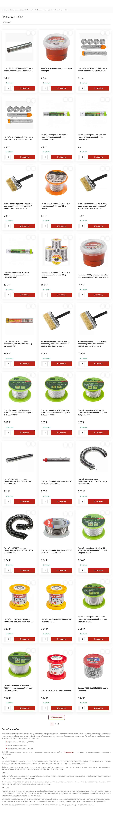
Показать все (56, 717)
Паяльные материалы (44, 10)
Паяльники (30, 10)
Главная (4, 10)
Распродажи (68, 752)
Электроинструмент (17, 10)
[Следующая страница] (61, 724)
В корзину (24, 88)
